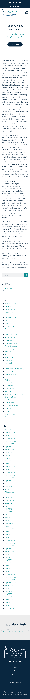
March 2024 (9, 489)
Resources (15, 675)
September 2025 (10, 447)
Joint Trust (8, 360)
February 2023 (10, 523)
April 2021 (8, 563)
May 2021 (8, 560)
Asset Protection (10, 304)
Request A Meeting (15, 682)
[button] (26, 12)
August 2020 (9, 585)
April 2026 (8, 430)
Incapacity (8, 352)
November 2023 (10, 501)
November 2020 (10, 577)
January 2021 (9, 571)
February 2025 (10, 467)
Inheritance (9, 357)
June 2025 (8, 455)
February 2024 (10, 492)
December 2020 (10, 574)
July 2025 (8, 452)
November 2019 (10, 608)
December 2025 (10, 438)
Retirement (9, 386)
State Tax (8, 391)
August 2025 (9, 450)
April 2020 (8, 597)
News (7, 366)
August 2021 (9, 551)
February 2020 (10, 602)
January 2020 (9, 605)
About (15, 667)
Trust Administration (12, 405)
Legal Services (15, 671)
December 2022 (10, 529)
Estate (7, 332)
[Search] (26, 275)
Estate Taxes (9, 340)
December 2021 (10, 540)
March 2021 (9, 566)
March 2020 (9, 600)
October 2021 (10, 546)
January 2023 (9, 526)
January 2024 (9, 495)
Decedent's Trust (10, 318)
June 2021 (8, 557)
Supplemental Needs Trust (14, 394)
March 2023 (9, 520)
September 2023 (10, 503)
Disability (8, 323)
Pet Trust (8, 377)
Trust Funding (9, 408)
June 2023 (8, 512)
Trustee (7, 411)
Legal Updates (10, 363)
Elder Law (8, 329)
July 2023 (8, 509)
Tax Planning (9, 400)
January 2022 (9, 537)
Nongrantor (9, 372)
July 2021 (8, 554)
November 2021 (10, 543)
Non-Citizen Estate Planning (14, 369)
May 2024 (8, 484)
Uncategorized (10, 414)
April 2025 (8, 461)
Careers (15, 679)
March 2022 (9, 532)
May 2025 (8, 458)
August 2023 (9, 506)
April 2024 (8, 486)
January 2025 (9, 469)
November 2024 (10, 475)
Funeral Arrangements (12, 343)
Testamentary (9, 403)
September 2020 (10, 583)
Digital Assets (9, 321)
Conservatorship (10, 312)
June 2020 (8, 591)
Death (7, 315)
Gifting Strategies (11, 346)
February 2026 (10, 433)
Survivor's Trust (10, 397)
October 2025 (10, 444)
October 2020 (10, 580)
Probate (7, 380)
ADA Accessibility (22, 692)
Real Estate (9, 383)
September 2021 (10, 549)
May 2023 (8, 515)
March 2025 (9, 464)
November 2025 (10, 441)
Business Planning (11, 309)
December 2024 (10, 472)
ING (6, 355)
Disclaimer (14, 692)
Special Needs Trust (11, 388)
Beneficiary (9, 306)
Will (6, 417)
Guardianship (9, 349)
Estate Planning (10, 338)
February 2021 (10, 568)
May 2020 (8, 594)
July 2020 (8, 588)
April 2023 (8, 518)
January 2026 (9, 435)
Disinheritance (10, 326)
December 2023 (10, 498)
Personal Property (11, 374)
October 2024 (10, 478)
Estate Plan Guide (11, 335)
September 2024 (10, 481)
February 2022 (10, 534)
